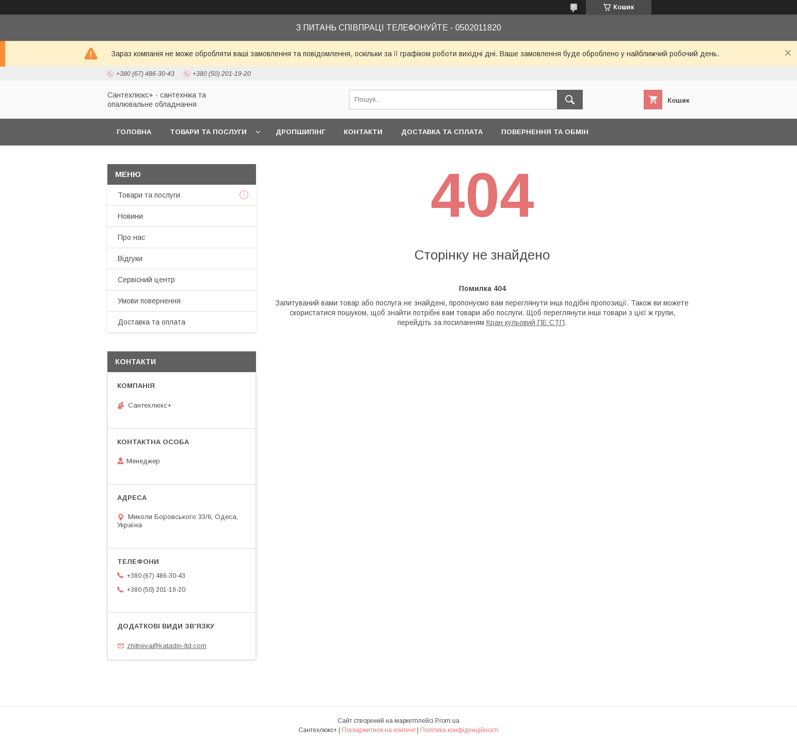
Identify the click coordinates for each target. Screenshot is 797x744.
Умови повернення (149, 301)
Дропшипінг (300, 132)
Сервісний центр (146, 280)
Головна (134, 132)
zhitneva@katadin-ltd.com (166, 646)
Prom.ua (447, 720)
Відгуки (130, 258)
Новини (130, 216)
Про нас (131, 237)
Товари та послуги (208, 132)
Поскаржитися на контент (379, 730)
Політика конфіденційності (459, 730)
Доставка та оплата (151, 322)
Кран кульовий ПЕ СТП (525, 322)
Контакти (363, 132)
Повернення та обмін (544, 132)
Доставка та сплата (442, 132)
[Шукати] (570, 99)
